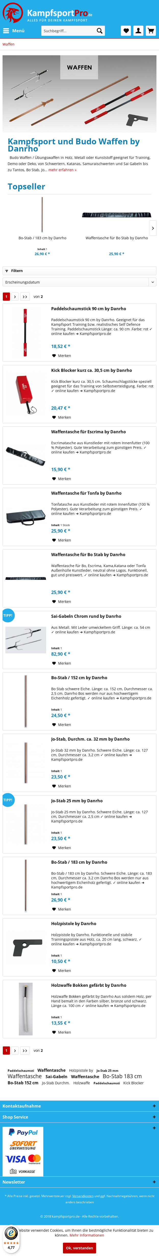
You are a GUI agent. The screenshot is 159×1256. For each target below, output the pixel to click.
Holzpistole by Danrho (73, 923)
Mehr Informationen (87, 1235)
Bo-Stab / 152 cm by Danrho (79, 677)
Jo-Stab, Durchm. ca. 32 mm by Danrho (90, 739)
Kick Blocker (133, 1082)
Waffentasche (52, 1070)
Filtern (14, 270)
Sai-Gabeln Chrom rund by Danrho (86, 616)
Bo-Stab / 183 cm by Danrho (42, 237)
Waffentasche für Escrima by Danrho (88, 432)
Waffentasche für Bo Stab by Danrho (117, 237)
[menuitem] (13, 31)
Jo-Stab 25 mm (107, 1070)
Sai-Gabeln (57, 1076)
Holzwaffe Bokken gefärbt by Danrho (88, 985)
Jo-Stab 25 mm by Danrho (77, 801)
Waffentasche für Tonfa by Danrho (86, 493)
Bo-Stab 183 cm (122, 1076)
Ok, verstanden (79, 1248)
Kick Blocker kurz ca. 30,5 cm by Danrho (91, 370)
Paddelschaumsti (21, 1070)
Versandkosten (83, 1196)
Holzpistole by (81, 1070)
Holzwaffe (82, 1082)
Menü (13, 30)
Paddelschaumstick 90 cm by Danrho (88, 308)
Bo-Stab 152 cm (23, 1083)
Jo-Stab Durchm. (56, 1082)
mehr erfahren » (62, 169)
